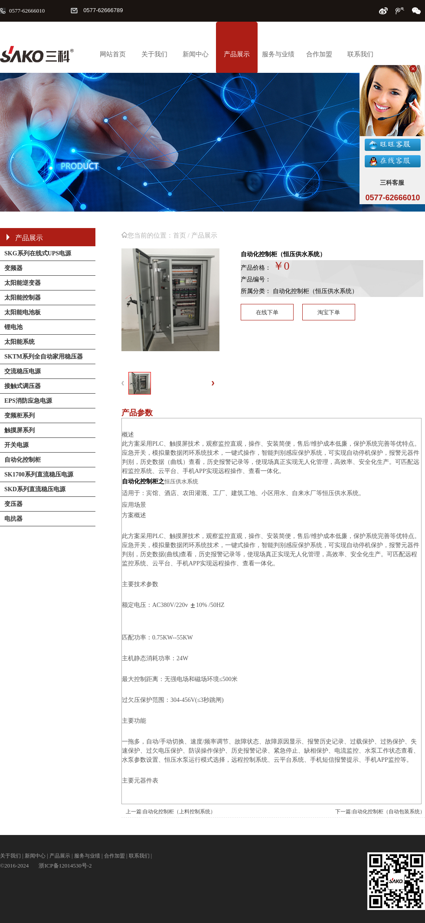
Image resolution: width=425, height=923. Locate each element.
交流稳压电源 (22, 371)
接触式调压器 (22, 386)
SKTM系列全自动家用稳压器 (43, 356)
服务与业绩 (278, 54)
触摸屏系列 (19, 430)
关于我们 (154, 54)
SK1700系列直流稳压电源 (38, 474)
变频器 (13, 268)
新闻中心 (196, 54)
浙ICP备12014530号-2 (65, 865)
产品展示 (237, 54)
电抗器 (13, 518)
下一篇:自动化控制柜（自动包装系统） (380, 812)
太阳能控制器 (22, 297)
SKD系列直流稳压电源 (34, 489)
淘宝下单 (328, 312)
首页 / (182, 235)
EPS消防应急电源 (28, 401)
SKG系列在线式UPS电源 (37, 253)
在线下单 (267, 312)
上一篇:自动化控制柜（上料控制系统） (171, 812)
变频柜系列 (19, 415)
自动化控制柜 (22, 460)
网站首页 (113, 54)
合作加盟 (319, 54)
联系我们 (360, 54)
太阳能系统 (19, 342)
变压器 (13, 504)
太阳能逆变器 (22, 283)
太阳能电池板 (22, 312)
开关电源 (16, 445)
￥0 (281, 266)
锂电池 (13, 327)
